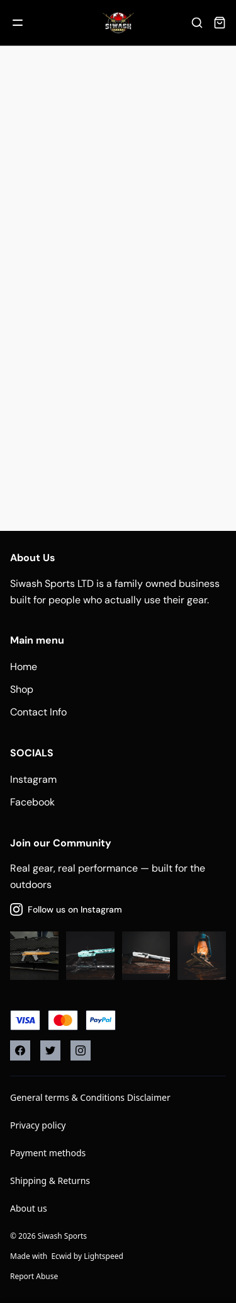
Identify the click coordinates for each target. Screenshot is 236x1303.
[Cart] (219, 22)
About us (28, 1208)
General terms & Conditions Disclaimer (90, 1097)
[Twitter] (50, 1050)
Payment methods (48, 1153)
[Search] (197, 22)
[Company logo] (118, 22)
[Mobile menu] (17, 23)
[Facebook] (20, 1050)
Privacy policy (38, 1125)
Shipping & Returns (50, 1180)
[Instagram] (80, 1050)
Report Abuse (34, 1276)
